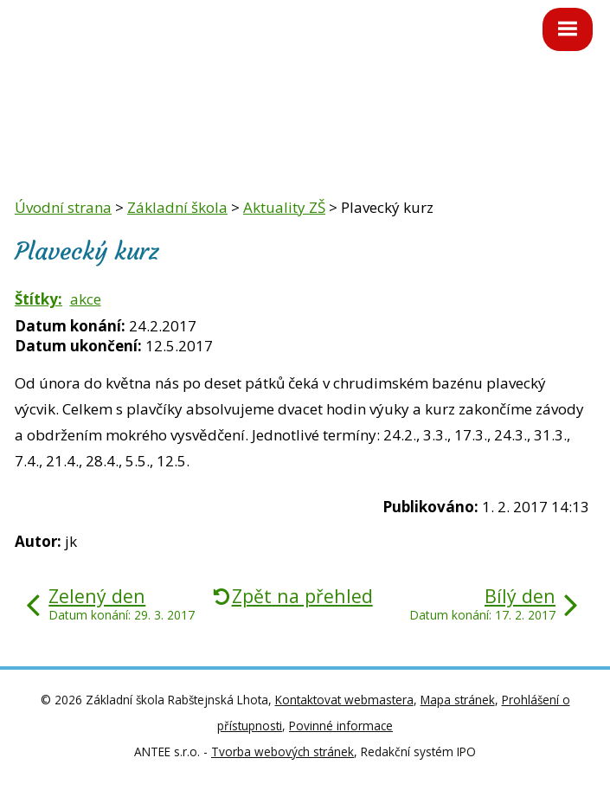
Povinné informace (341, 725)
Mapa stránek (458, 699)
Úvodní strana (63, 207)
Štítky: (38, 299)
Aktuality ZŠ (284, 207)
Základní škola (177, 207)
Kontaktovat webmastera (344, 699)
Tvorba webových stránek (282, 751)
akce (85, 299)
